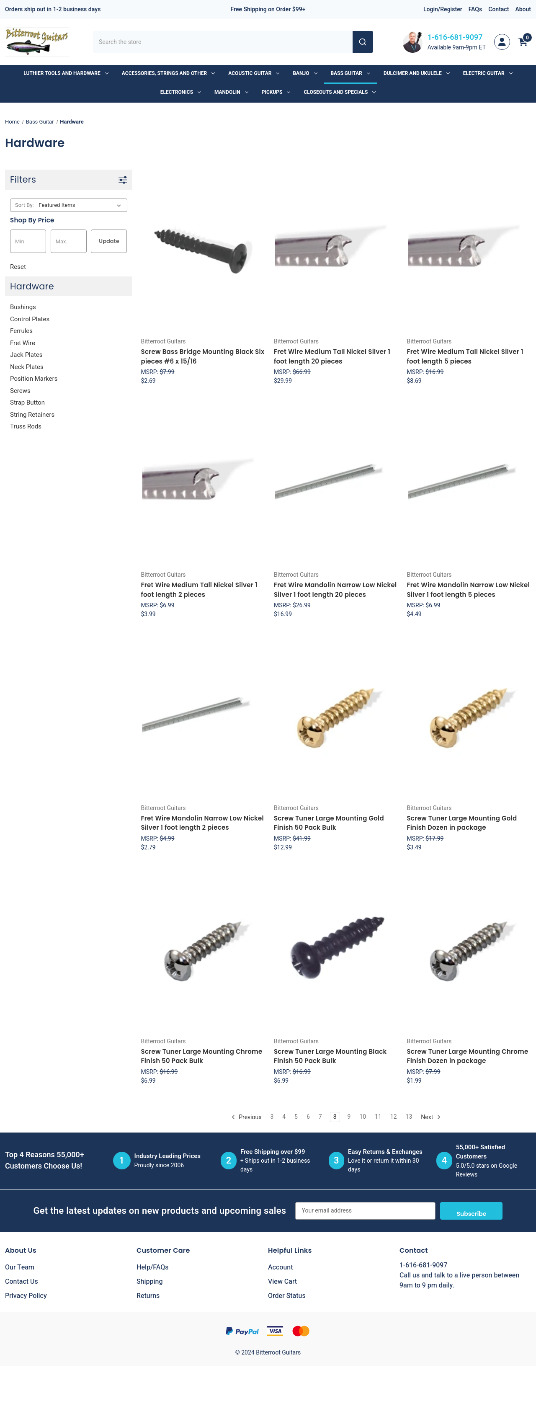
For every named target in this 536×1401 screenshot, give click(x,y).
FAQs (475, 9)
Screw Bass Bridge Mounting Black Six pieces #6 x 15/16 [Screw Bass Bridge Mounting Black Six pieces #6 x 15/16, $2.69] (203, 356)
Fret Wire (22, 343)
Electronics (180, 92)
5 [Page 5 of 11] (296, 1116)
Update (109, 241)
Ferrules (21, 330)
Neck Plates (27, 367)
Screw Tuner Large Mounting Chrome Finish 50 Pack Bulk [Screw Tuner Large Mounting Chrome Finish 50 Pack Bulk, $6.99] (202, 1056)
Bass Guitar (350, 73)
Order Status (287, 1296)
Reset (18, 266)
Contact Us (21, 1282)
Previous (246, 1116)
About (523, 9)
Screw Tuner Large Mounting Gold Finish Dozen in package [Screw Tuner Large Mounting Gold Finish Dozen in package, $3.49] (462, 823)
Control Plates (29, 319)
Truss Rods (25, 426)
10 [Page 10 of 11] (362, 1116)
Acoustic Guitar (253, 73)
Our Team (19, 1267)
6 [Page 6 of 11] (308, 1116)
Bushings (23, 307)
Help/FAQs (153, 1267)
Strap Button (27, 402)
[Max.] (69, 241)
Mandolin (231, 92)
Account (280, 1267)
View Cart (282, 1282)
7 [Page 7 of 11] (320, 1116)
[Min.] (28, 241)
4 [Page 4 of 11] (284, 1116)
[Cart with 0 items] (523, 42)
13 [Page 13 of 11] (409, 1116)
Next (431, 1116)
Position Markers (33, 378)
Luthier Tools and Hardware (65, 73)
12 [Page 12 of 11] (393, 1116)
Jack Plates (26, 354)
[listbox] (81, 205)
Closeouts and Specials (340, 92)
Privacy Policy (26, 1296)
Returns (148, 1296)
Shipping (150, 1282)
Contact (498, 9)
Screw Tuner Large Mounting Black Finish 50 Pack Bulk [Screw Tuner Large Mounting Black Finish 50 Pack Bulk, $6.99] (330, 1056)
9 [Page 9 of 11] (349, 1116)
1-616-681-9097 (455, 37)
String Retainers (32, 414)
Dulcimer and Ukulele (417, 73)
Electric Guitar (488, 73)
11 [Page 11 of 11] (378, 1116)
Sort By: (24, 205)
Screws (20, 390)
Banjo (305, 73)
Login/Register (442, 9)
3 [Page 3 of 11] (271, 1116)
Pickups (276, 92)
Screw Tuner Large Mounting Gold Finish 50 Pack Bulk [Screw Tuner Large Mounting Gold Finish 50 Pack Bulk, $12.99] (329, 823)
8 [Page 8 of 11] (335, 1116)
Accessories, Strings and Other (168, 73)
